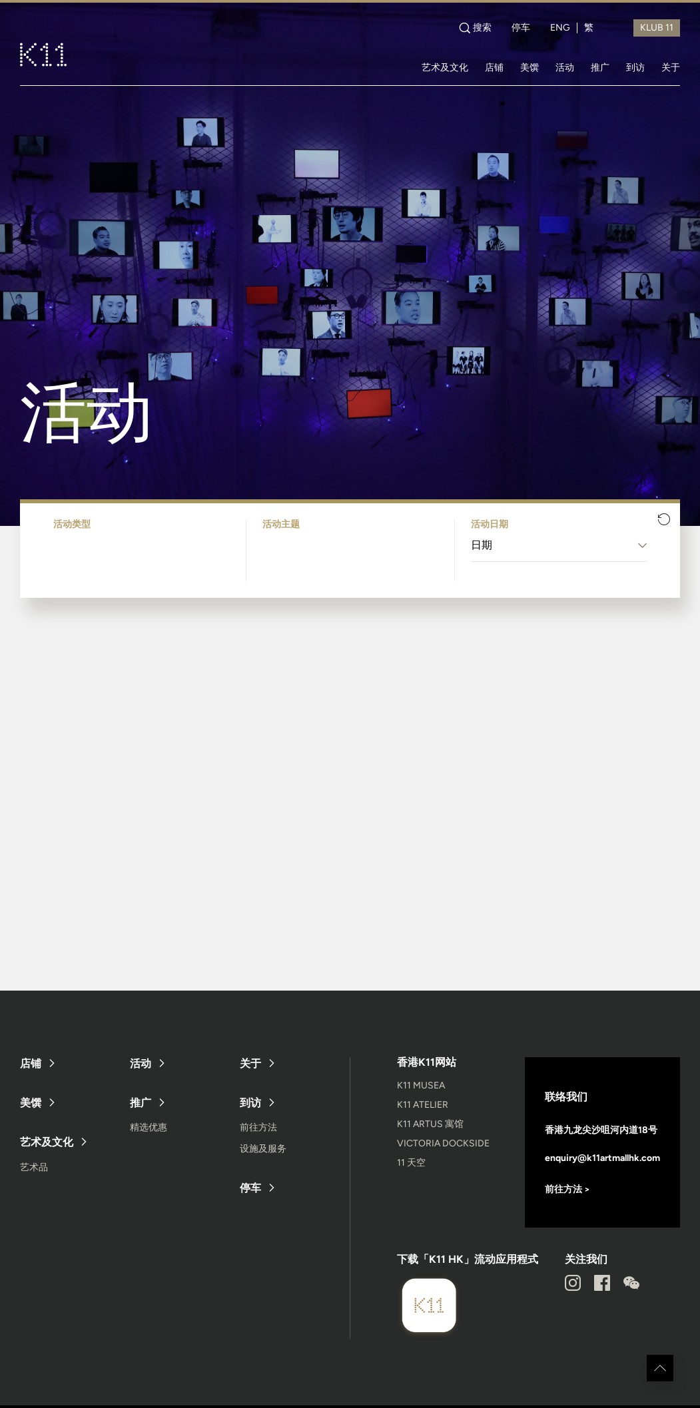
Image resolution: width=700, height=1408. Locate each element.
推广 (600, 67)
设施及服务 (263, 1148)
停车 (521, 28)
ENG (560, 28)
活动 (564, 67)
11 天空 (411, 1162)
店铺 (494, 67)
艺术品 (34, 1167)
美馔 (529, 67)
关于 (670, 67)
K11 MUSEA (421, 1085)
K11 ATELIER (422, 1104)
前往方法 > (567, 1189)
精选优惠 (148, 1127)
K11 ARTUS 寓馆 (430, 1124)
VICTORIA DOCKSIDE (443, 1143)
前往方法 (258, 1127)
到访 (635, 67)
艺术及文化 (445, 67)
